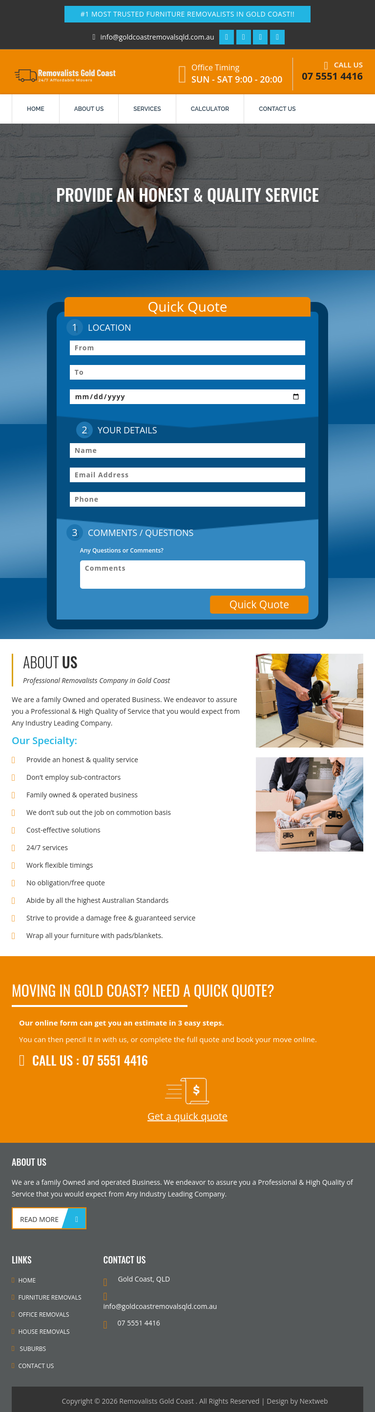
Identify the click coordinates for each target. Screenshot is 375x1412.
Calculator (210, 109)
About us (89, 109)
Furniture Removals (47, 1297)
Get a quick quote (187, 1116)
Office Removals (40, 1314)
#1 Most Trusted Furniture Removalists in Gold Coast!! (187, 14)
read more (39, 1219)
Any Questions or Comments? (122, 550)
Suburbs (29, 1349)
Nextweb (314, 1401)
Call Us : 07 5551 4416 (83, 1060)
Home (35, 109)
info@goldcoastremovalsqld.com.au (152, 37)
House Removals (41, 1331)
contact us (277, 109)
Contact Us (33, 1366)
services (147, 109)
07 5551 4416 (332, 76)
